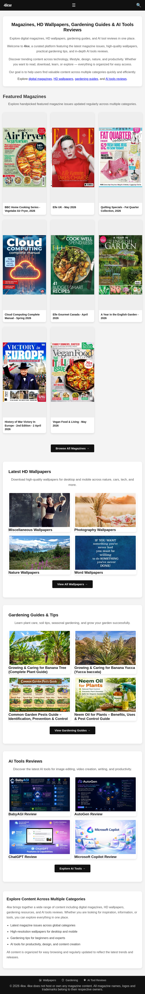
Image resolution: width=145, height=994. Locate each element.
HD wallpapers (63, 78)
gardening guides (86, 78)
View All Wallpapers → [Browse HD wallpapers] (72, 584)
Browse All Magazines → (72, 448)
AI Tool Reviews (94, 980)
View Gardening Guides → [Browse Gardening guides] (72, 730)
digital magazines (40, 78)
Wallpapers (47, 980)
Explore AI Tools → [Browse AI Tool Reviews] (72, 868)
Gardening (69, 980)
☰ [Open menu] (74, 5)
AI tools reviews (116, 78)
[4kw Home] (8, 5)
